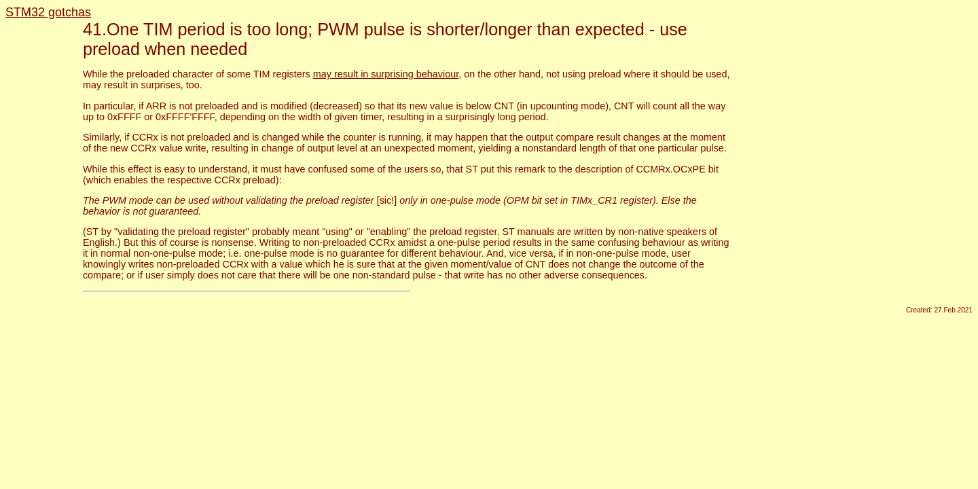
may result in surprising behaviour (385, 74)
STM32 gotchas (48, 12)
